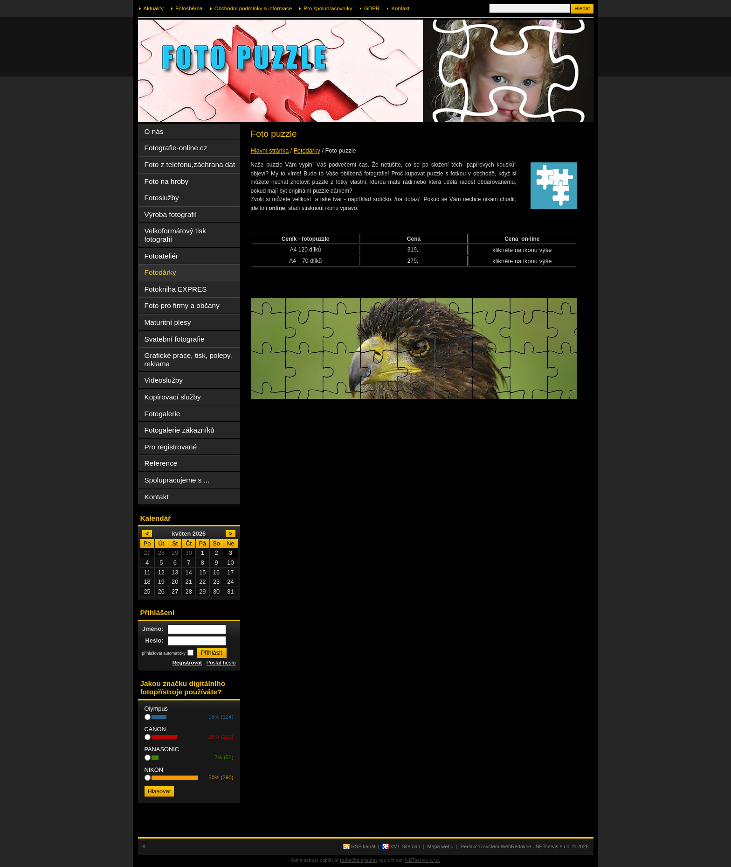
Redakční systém (480, 846)
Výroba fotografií (171, 214)
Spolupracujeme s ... (177, 480)
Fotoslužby (162, 198)
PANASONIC (162, 749)
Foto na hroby (167, 181)
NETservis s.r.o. (553, 846)
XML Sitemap (405, 846)
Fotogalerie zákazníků (179, 430)
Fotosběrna (188, 8)
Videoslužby (164, 380)
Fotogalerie (162, 414)
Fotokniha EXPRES (176, 289)
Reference (161, 463)
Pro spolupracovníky (327, 8)
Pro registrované (171, 447)
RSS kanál (363, 846)
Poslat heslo (221, 662)
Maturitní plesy (168, 322)
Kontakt (400, 8)
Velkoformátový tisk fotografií (175, 235)
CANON (155, 729)
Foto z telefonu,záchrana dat (190, 164)
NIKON (154, 769)
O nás (154, 131)
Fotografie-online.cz (176, 148)
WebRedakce (516, 846)
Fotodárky (307, 150)
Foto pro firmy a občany (182, 305)
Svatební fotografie (175, 339)
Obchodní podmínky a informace (253, 8)
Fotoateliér (162, 256)
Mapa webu (440, 846)
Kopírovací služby (173, 397)
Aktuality (154, 8)
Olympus (156, 708)
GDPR (371, 8)
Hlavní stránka (270, 150)
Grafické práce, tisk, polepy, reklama (188, 359)
